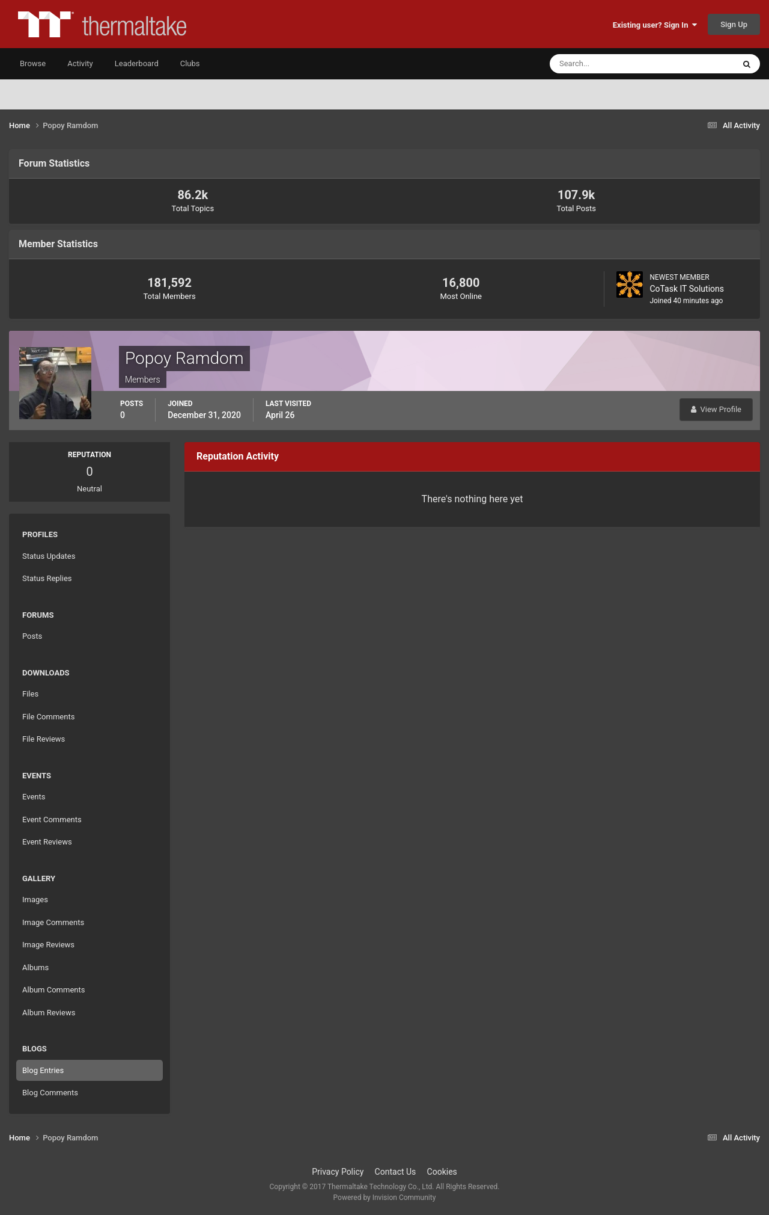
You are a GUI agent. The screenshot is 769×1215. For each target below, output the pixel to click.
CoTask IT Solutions (686, 289)
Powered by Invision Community (384, 1197)
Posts (32, 636)
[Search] (605, 63)
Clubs (190, 63)
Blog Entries (43, 1070)
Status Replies (47, 578)
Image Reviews (48, 944)
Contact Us (395, 1172)
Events (33, 796)
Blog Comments (50, 1092)
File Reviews (43, 738)
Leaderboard (137, 63)
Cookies (442, 1172)
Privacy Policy (337, 1172)
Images (35, 899)
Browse (33, 63)
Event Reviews (47, 841)
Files (30, 693)
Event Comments (52, 819)
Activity (80, 63)
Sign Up (733, 24)
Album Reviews (48, 1012)
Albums (35, 967)
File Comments (48, 716)
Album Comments (53, 989)
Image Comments (53, 922)
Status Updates (48, 556)
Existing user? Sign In (655, 24)
